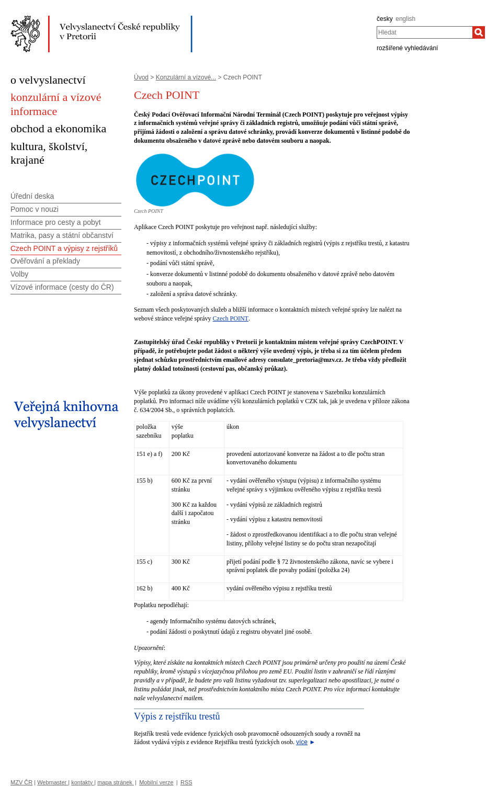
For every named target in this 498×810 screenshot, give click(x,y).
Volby (19, 274)
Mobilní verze (156, 782)
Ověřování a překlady (45, 261)
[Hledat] (478, 32)
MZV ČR (21, 782)
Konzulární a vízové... (186, 77)
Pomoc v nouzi (34, 209)
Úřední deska (32, 196)
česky (385, 18)
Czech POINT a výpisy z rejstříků (64, 248)
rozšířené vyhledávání (407, 48)
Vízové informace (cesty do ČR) (62, 287)
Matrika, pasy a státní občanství (62, 235)
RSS (186, 782)
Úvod (141, 77)
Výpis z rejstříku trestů (177, 716)
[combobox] (424, 32)
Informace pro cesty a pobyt (55, 222)
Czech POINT (230, 318)
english (405, 18)
